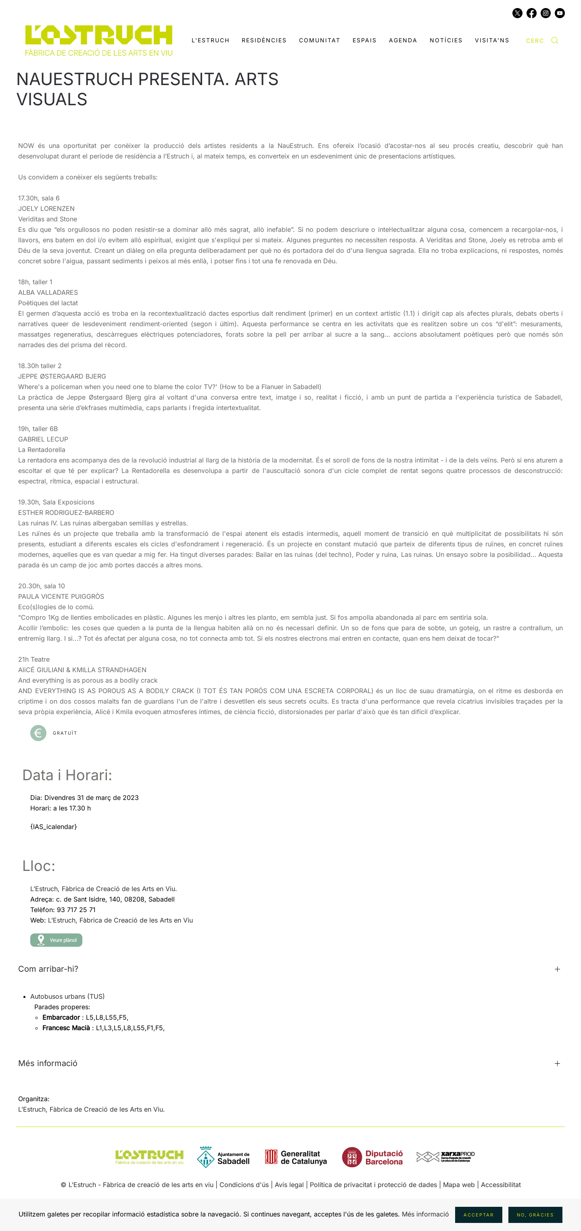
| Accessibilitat (499, 1185)
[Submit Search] (555, 40)
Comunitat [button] (320, 40)
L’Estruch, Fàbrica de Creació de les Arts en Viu (120, 920)
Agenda (403, 40)
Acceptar (479, 1215)
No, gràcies (535, 1215)
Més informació (425, 1214)
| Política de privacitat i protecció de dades (371, 1185)
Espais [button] (365, 40)
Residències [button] (264, 40)
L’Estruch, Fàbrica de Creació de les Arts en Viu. (103, 889)
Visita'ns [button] (492, 40)
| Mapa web (458, 1185)
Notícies (446, 40)
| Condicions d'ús (242, 1185)
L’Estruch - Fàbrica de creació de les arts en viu (141, 1185)
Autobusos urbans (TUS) (67, 996)
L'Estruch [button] (211, 40)
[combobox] (542, 40)
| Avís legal (288, 1185)
